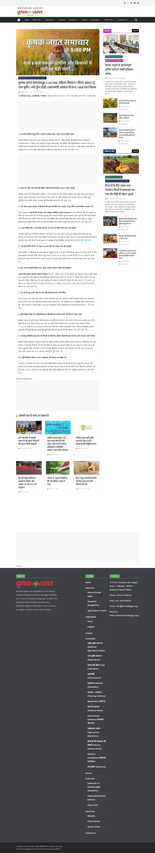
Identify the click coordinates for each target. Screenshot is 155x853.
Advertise (109, 20)
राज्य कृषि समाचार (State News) (114, 57)
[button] (41, 20)
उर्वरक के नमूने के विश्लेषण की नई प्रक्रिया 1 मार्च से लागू (57, 478)
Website (91, 816)
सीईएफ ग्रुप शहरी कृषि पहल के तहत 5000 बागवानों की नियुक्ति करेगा (86, 438)
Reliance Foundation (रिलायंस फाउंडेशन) (97, 757)
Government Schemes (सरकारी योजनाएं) (95, 719)
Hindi (90, 621)
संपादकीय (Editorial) (97, 767)
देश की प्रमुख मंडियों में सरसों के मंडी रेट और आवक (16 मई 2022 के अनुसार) (27, 480)
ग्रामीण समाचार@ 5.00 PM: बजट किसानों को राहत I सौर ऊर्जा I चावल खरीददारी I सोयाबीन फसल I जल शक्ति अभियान (57, 441)
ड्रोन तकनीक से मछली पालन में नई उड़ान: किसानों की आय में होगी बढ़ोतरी (28, 438)
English (91, 627)
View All (135, 30)
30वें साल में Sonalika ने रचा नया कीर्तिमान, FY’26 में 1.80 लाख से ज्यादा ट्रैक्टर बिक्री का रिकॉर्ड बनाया (127, 254)
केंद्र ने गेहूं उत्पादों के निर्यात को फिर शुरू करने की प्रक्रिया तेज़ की (86, 478)
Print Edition (94, 821)
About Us (36, 20)
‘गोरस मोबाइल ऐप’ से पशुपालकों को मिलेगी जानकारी (127, 102)
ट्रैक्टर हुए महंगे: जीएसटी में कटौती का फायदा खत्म (127, 237)
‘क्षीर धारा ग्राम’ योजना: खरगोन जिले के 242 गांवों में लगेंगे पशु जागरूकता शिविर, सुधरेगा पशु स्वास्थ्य (127, 134)
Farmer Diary (94, 826)
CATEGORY (72, 20)
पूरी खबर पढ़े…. (73, 149)
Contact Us (122, 20)
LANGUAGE (50, 20)
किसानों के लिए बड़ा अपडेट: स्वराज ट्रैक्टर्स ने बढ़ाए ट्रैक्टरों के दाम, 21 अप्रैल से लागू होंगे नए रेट (128, 221)
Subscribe (95, 20)
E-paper (62, 20)
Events (85, 20)
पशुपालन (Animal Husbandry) (114, 60)
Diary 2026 (93, 805)
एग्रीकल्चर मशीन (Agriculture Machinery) (117, 181)
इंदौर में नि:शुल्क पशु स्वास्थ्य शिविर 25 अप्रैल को (126, 116)
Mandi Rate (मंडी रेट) (97, 701)
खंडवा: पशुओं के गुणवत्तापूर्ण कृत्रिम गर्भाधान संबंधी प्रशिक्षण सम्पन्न (119, 69)
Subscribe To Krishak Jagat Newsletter (94, 787)
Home (27, 20)
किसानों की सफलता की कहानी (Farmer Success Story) (97, 745)
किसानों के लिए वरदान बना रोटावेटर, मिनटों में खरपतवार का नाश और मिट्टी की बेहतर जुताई (120, 190)
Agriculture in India (97, 610)
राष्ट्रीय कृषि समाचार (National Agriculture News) (32, 78)
